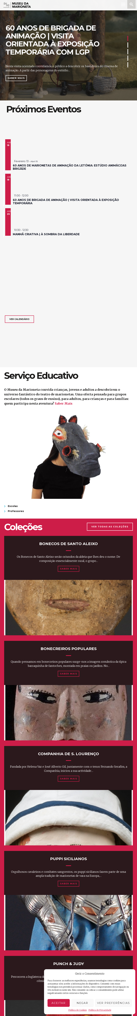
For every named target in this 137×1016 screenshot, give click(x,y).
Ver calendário (19, 319)
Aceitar (59, 1003)
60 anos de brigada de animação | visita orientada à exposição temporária (66, 201)
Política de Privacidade (99, 1010)
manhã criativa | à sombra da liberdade (46, 234)
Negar (82, 1003)
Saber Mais (16, 78)
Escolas (13, 506)
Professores (16, 511)
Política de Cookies (77, 1010)
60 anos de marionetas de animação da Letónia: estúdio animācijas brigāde (69, 167)
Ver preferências (113, 1003)
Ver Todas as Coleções (109, 526)
